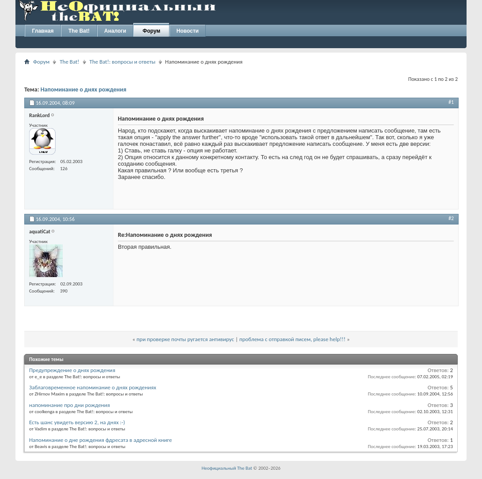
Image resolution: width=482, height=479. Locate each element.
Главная (43, 31)
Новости (188, 31)
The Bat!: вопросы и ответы (122, 61)
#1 (451, 102)
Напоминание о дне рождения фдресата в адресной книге (100, 440)
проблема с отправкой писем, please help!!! (292, 339)
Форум (151, 31)
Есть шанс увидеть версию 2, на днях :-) (77, 422)
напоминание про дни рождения (69, 405)
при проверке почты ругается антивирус (185, 339)
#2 (451, 218)
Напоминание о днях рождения (84, 89)
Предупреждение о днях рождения (72, 370)
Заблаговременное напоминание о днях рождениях (92, 387)
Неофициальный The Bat (227, 468)
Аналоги (115, 31)
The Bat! (79, 31)
